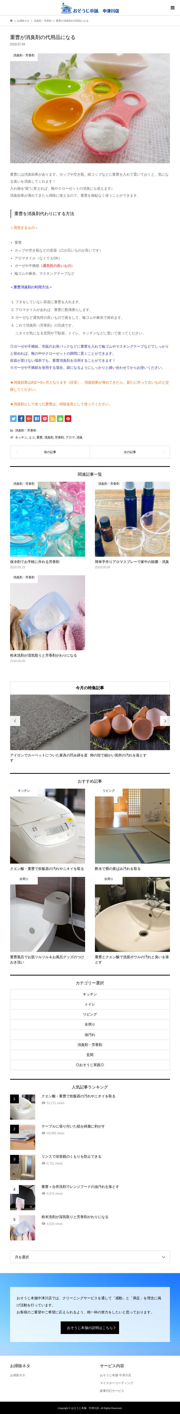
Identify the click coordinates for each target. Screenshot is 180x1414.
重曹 (40, 437)
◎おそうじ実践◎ (90, 1065)
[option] (50, 729)
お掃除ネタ (17, 1375)
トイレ (90, 1004)
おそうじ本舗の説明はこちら (90, 1328)
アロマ (70, 437)
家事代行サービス (112, 1391)
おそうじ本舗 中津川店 (115, 1375)
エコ (32, 437)
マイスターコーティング (116, 1383)
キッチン (21, 437)
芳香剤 (59, 437)
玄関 (89, 1055)
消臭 (80, 437)
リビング (90, 1014)
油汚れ (90, 1035)
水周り (90, 1024)
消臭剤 (48, 437)
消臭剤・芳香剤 (25, 430)
